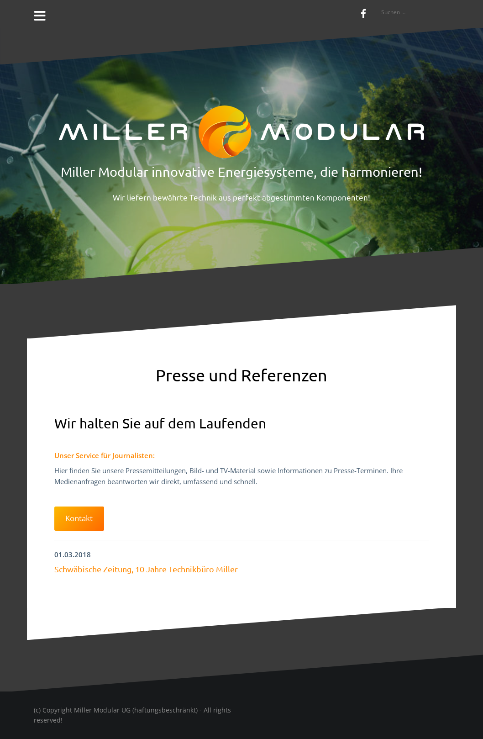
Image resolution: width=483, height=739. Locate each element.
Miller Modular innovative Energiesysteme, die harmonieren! (241, 171)
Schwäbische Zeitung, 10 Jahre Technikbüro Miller (146, 569)
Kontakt (79, 518)
